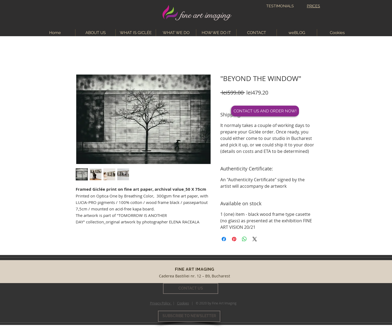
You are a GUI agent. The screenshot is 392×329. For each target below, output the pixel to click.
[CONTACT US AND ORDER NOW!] (265, 111)
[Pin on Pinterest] (234, 239)
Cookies (183, 303)
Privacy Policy (161, 303)
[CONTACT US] (190, 288)
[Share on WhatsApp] (244, 239)
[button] (176, 32)
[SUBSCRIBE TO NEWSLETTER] (189, 316)
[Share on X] (254, 239)
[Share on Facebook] (224, 239)
